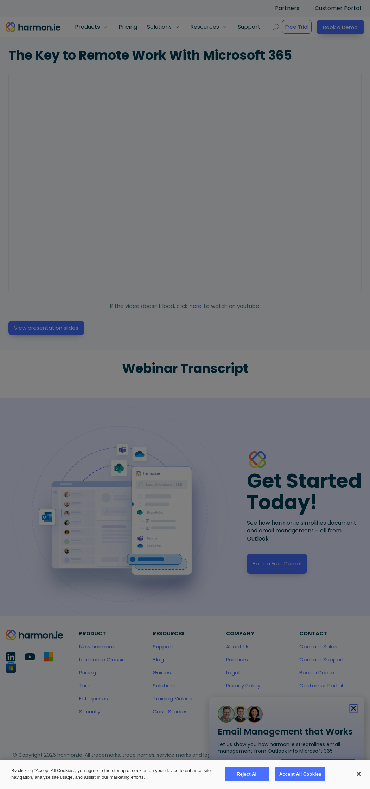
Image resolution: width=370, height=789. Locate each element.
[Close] (358, 774)
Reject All (247, 774)
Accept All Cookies (300, 774)
